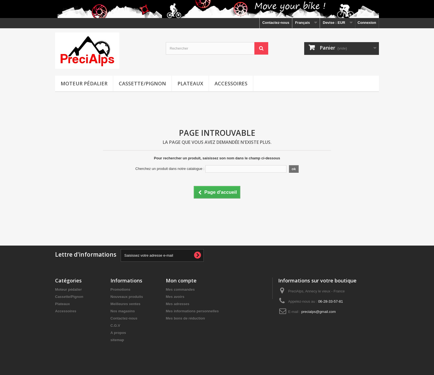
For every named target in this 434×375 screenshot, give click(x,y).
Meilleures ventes (125, 304)
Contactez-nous (276, 23)
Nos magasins (122, 311)
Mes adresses (177, 304)
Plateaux (190, 83)
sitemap (117, 340)
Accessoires (231, 83)
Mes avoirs (175, 297)
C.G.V (115, 325)
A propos (118, 333)
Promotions (120, 289)
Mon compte (181, 280)
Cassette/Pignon (142, 83)
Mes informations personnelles (192, 311)
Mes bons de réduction (185, 318)
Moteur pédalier (84, 83)
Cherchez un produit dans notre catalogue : (169, 169)
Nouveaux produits (126, 297)
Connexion (367, 23)
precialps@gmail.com (318, 312)
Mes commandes (180, 289)
